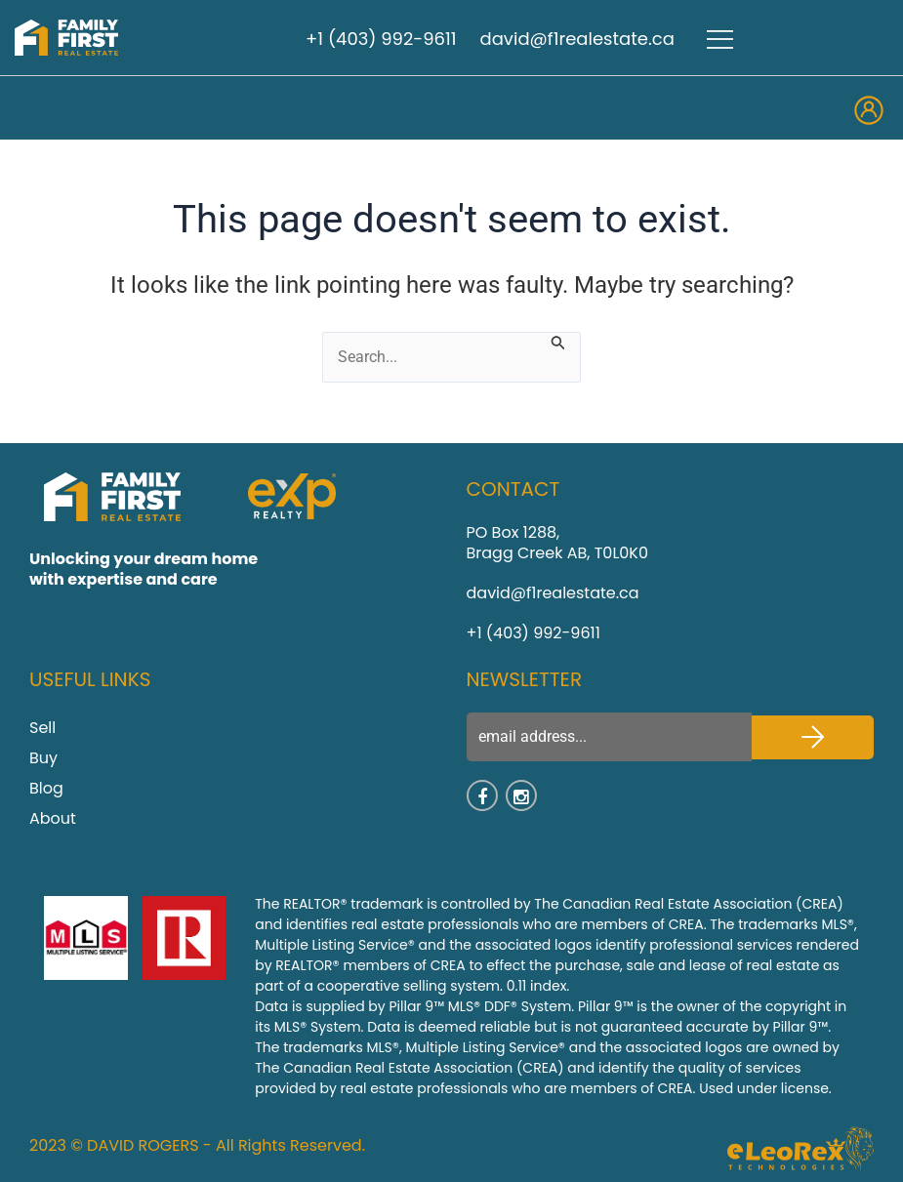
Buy (43, 758)
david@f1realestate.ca (577, 38)
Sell (42, 727)
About (52, 818)
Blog (46, 788)
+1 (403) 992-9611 (381, 38)
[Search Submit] (558, 341)
